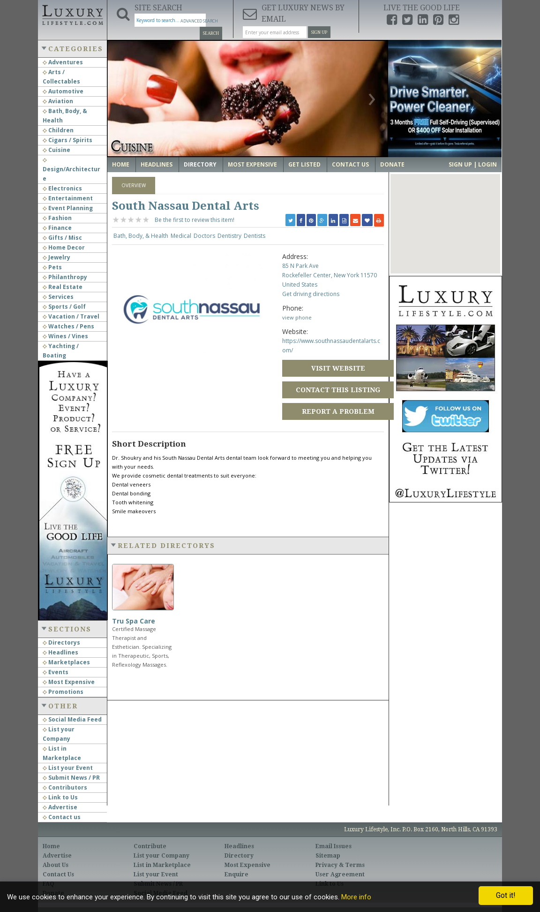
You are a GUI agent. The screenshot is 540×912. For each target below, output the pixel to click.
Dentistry (229, 236)
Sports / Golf (64, 307)
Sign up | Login (473, 164)
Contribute (150, 846)
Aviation (58, 101)
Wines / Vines (65, 336)
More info (356, 897)
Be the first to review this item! (194, 220)
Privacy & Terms (340, 865)
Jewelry (56, 257)
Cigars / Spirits (67, 140)
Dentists (254, 236)
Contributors (65, 787)
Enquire (236, 874)
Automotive (63, 91)
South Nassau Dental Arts (185, 206)
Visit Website (338, 368)
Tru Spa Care (133, 620)
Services (58, 297)
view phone (297, 317)
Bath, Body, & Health (140, 236)
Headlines (60, 652)
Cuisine (56, 150)
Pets (52, 267)
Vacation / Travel (71, 316)
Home (120, 164)
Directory (200, 164)
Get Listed (304, 164)
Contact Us (350, 164)
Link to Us (60, 797)
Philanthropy (65, 277)
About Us (55, 865)
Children (58, 130)
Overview (133, 185)
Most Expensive (69, 682)
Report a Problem (338, 411)
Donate (392, 164)
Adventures (63, 62)
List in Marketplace (162, 865)
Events (55, 672)
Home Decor (64, 247)
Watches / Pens (68, 326)
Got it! (506, 895)
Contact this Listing (338, 390)
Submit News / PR (71, 778)
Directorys (61, 642)
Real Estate (62, 287)
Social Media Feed (72, 719)
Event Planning (68, 208)
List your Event (68, 768)
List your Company (161, 855)
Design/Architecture (71, 170)
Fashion (57, 218)
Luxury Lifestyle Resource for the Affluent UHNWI (72, 14)
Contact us (62, 817)
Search (211, 33)
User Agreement (340, 874)
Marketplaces (66, 662)
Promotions (63, 692)
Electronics (62, 188)
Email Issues (333, 846)
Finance (57, 228)
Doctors (204, 236)
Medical (181, 236)
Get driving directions (310, 294)
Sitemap (327, 855)
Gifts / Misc (62, 238)
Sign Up (319, 32)
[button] (445, 215)
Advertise (60, 807)
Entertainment (68, 198)
